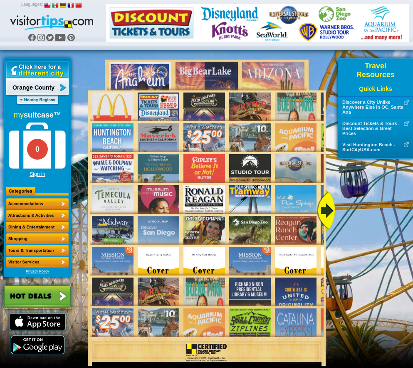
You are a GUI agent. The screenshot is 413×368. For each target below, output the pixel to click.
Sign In (37, 174)
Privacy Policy (37, 271)
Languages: (32, 4)
